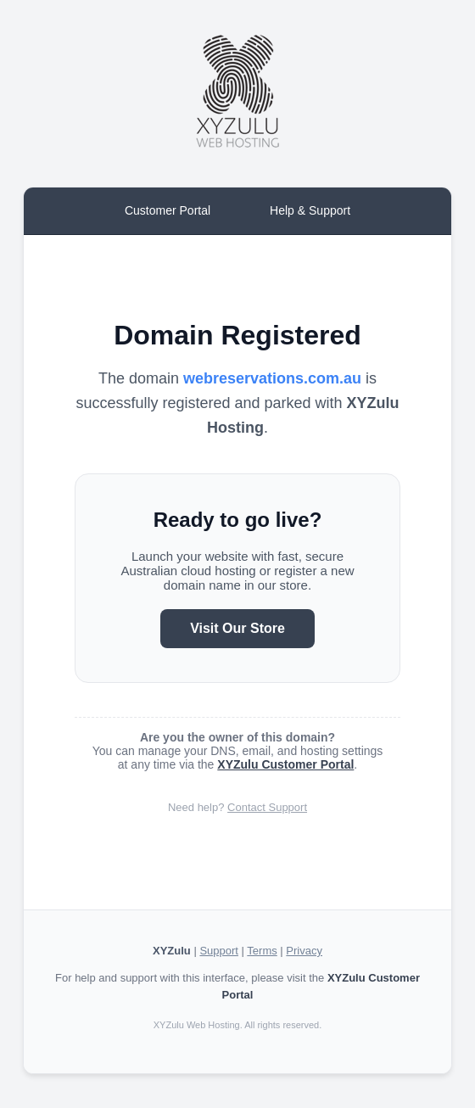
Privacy (304, 950)
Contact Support (267, 807)
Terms (262, 950)
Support (218, 950)
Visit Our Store (237, 628)
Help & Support (310, 210)
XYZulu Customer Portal (285, 764)
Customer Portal (167, 210)
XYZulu (172, 950)
